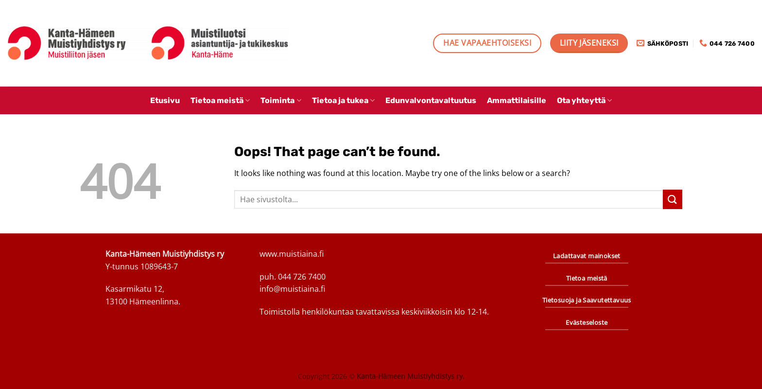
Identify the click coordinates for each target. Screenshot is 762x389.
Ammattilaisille (516, 100)
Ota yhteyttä (584, 100)
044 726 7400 (302, 276)
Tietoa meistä (220, 100)
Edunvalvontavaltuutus (430, 100)
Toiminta (280, 100)
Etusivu (165, 100)
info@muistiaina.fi (292, 288)
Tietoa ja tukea (343, 100)
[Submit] (672, 199)
